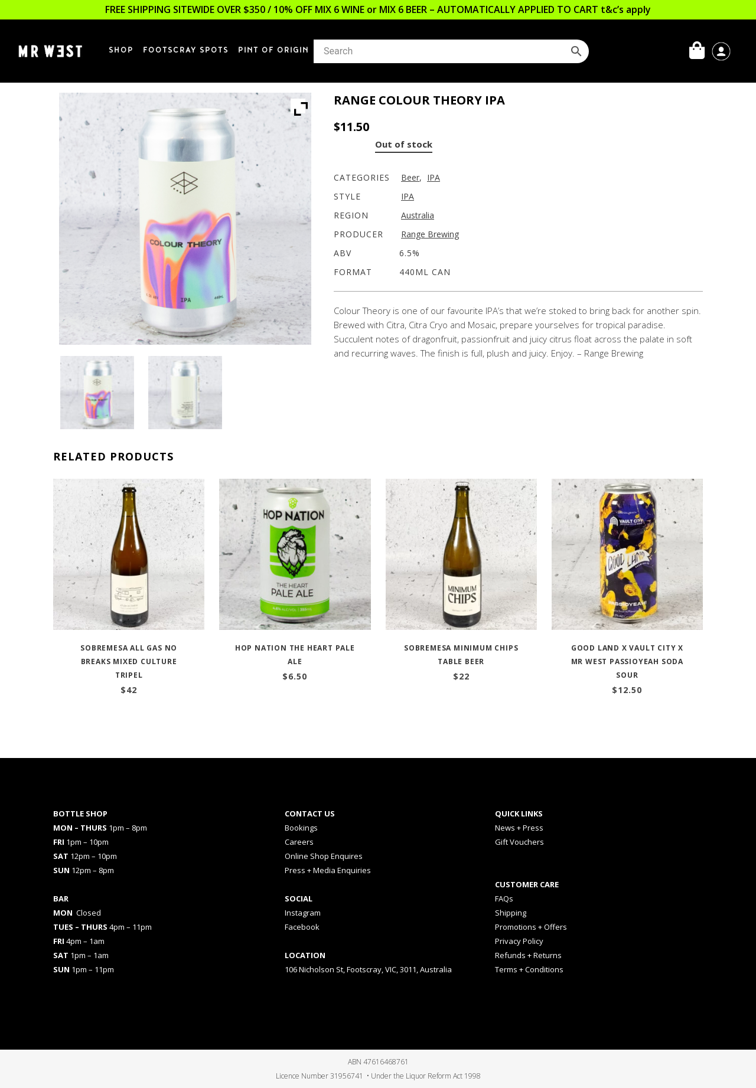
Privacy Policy (519, 941)
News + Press (519, 827)
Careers (299, 842)
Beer (410, 177)
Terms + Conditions (529, 969)
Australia (417, 215)
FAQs (504, 898)
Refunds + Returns (528, 955)
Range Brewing (430, 234)
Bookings (301, 827)
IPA (433, 177)
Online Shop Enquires (324, 856)
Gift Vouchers (519, 842)
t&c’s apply (626, 9)
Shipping (510, 912)
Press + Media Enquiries (328, 870)
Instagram (303, 912)
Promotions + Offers (531, 927)
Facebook (302, 927)
